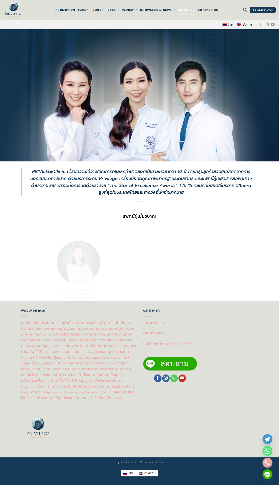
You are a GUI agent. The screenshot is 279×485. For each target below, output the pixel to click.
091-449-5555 (179, 344)
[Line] (267, 474)
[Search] (245, 9)
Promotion (65, 10)
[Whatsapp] (267, 451)
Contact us (207, 10)
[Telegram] (267, 439)
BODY (98, 10)
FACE (83, 10)
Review (129, 10)
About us (186, 10)
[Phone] (267, 463)
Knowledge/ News (157, 10)
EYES (113, 10)
